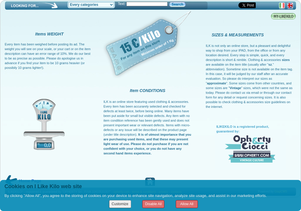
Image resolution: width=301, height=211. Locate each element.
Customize (120, 204)
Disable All (153, 204)
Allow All (186, 204)
